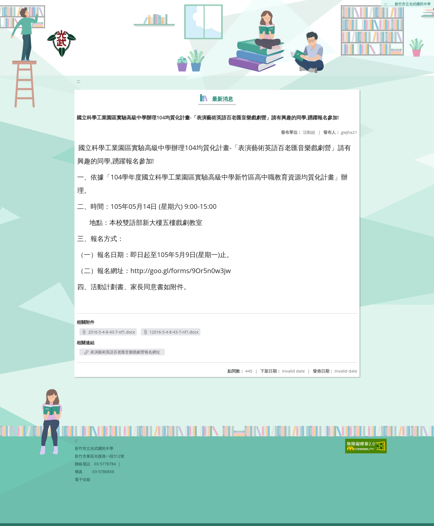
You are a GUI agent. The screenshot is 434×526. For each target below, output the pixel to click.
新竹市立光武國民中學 (413, 3)
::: (385, 3)
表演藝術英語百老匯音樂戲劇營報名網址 (122, 352)
